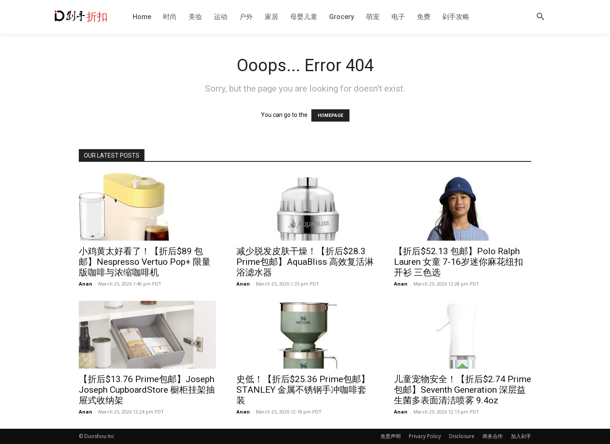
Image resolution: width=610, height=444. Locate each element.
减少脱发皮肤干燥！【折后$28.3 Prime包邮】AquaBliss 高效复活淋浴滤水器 (305, 262)
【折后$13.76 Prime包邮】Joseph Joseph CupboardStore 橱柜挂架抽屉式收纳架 (147, 389)
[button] (540, 17)
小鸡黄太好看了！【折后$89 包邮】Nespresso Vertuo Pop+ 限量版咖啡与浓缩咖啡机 (145, 262)
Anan (85, 283)
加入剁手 (521, 436)
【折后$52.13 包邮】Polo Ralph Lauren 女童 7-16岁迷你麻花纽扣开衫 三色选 (458, 262)
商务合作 (492, 436)
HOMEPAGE (330, 115)
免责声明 (390, 436)
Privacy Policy (425, 436)
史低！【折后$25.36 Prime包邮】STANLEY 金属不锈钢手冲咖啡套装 (303, 389)
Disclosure (461, 436)
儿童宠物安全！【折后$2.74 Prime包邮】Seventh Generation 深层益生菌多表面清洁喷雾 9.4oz (462, 389)
